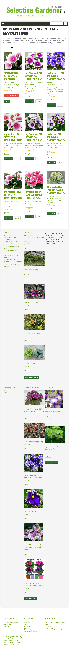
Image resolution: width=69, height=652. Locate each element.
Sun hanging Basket (32, 302)
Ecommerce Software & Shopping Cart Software (13, 643)
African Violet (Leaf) (10, 236)
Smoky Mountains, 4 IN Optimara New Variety (33, 476)
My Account (27, 626)
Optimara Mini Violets (10, 250)
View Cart (27, 621)
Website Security (29, 236)
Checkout (27, 622)
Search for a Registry (30, 632)
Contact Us (27, 241)
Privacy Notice (28, 243)
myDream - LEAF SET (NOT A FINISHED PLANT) (34, 137)
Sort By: (5, 47)
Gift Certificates (9, 621)
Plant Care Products (10, 257)
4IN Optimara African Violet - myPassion (12, 75)
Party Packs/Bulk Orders (11, 255)
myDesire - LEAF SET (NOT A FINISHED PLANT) (13, 137)
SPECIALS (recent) (9, 259)
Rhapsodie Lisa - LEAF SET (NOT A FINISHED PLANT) (56, 190)
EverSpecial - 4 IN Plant (33, 511)
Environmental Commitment (33, 245)
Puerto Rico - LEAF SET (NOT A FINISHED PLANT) (34, 410)
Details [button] (7, 102)
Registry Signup (29, 630)
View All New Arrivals (31, 377)
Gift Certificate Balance (11, 622)
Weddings (7, 266)
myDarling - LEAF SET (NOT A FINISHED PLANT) (56, 76)
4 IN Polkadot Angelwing (33, 442)
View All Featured (30, 598)
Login (26, 628)
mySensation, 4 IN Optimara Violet (51, 448)
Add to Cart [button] (30, 101)
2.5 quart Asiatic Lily (32, 333)
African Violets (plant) (10, 237)
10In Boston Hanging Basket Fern (32, 271)
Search (26, 624)
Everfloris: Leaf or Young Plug (13, 241)
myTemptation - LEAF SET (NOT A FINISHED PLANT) (34, 194)
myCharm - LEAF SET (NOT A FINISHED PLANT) (34, 76)
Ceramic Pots (8, 239)
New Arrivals (8, 624)
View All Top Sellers (51, 463)
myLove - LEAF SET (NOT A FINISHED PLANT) (56, 137)
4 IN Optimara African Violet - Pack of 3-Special (33, 584)
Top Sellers (7, 626)
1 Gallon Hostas (30, 364)
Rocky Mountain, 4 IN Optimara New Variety (33, 546)
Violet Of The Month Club (11, 264)
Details (27, 279)
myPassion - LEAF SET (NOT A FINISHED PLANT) (13, 194)
